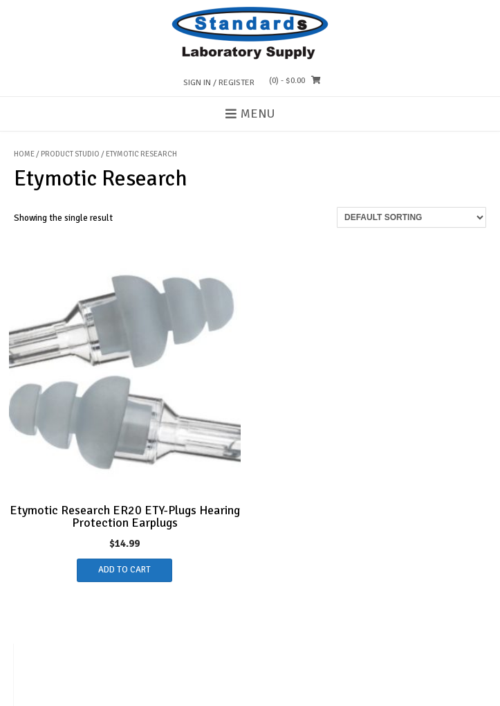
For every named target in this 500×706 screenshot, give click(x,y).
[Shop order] (411, 217)
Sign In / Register (218, 83)
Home (24, 154)
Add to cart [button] (124, 569)
